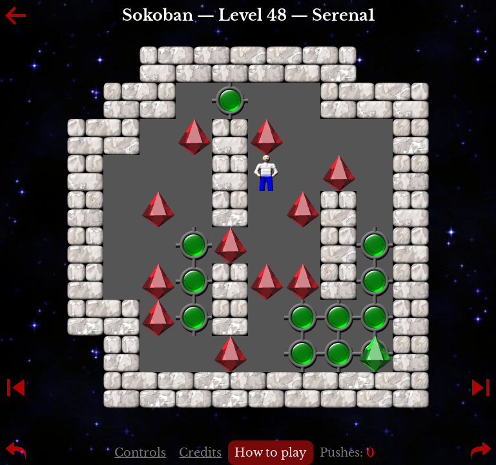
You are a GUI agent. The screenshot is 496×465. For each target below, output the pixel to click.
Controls (140, 453)
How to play (270, 453)
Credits (200, 453)
